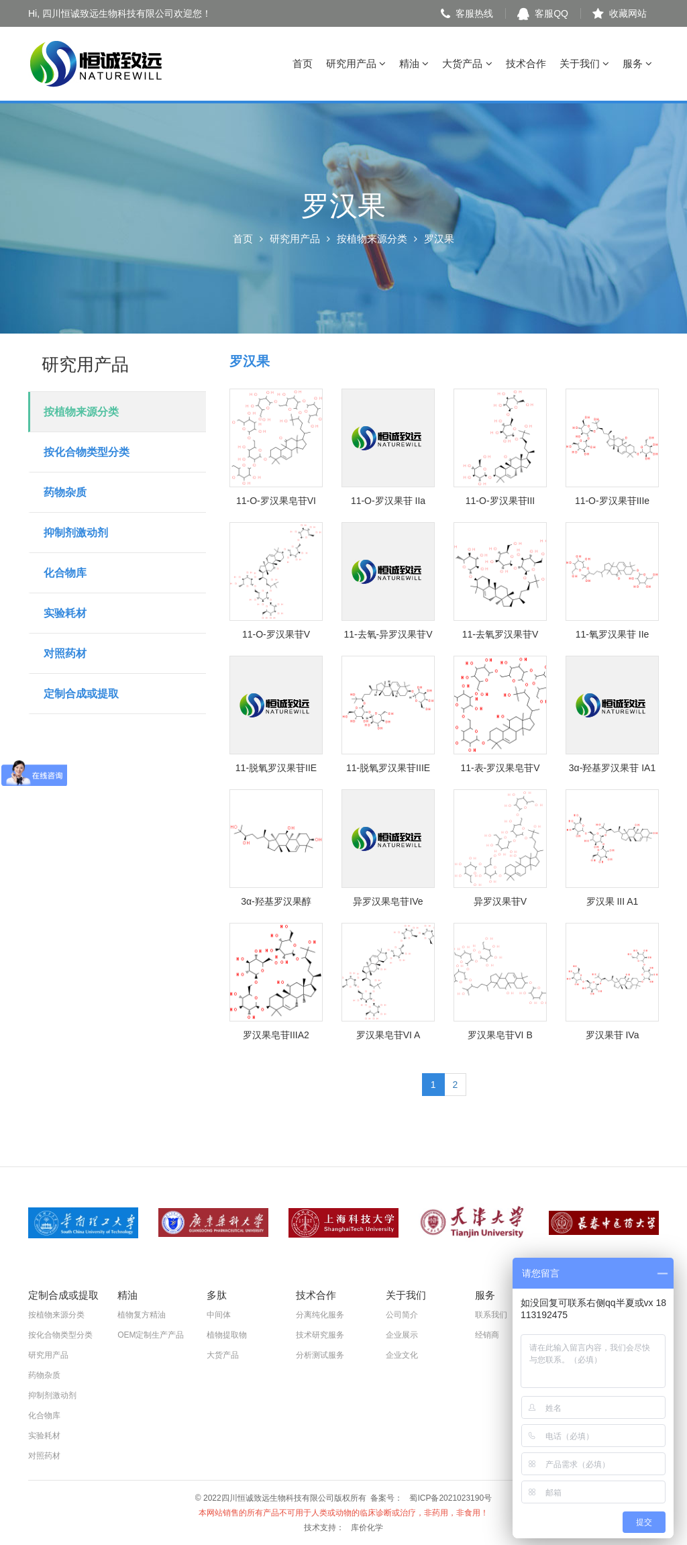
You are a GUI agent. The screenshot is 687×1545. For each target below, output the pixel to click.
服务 (637, 63)
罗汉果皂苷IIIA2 (276, 1035)
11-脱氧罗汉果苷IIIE (388, 767)
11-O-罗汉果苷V (276, 634)
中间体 (219, 1314)
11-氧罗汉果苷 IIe (612, 634)
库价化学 (367, 1527)
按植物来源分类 (372, 238)
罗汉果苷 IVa (612, 1035)
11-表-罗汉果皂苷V (499, 767)
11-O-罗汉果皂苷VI (276, 500)
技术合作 (526, 63)
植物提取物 (227, 1335)
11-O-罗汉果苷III (500, 500)
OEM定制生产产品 (150, 1335)
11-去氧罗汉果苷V (500, 634)
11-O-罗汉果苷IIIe (612, 500)
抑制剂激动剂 (76, 532)
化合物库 (65, 573)
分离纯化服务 (320, 1314)
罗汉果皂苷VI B (500, 1035)
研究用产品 (356, 63)
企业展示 (402, 1335)
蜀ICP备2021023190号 (450, 1498)
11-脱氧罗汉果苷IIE (276, 767)
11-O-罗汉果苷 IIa (388, 500)
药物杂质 (65, 492)
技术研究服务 (320, 1335)
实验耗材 (65, 613)
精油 (414, 63)
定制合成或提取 (81, 693)
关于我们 (584, 63)
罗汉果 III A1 (612, 901)
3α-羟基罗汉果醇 (276, 901)
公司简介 (402, 1314)
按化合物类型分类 (86, 452)
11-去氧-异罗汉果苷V (388, 634)
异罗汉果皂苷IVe (388, 901)
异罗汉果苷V (500, 901)
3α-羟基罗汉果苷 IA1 (612, 767)
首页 (303, 63)
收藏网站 (619, 13)
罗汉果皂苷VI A (388, 1035)
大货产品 (467, 63)
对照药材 (65, 653)
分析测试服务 (320, 1355)
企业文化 (402, 1355)
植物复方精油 (141, 1314)
